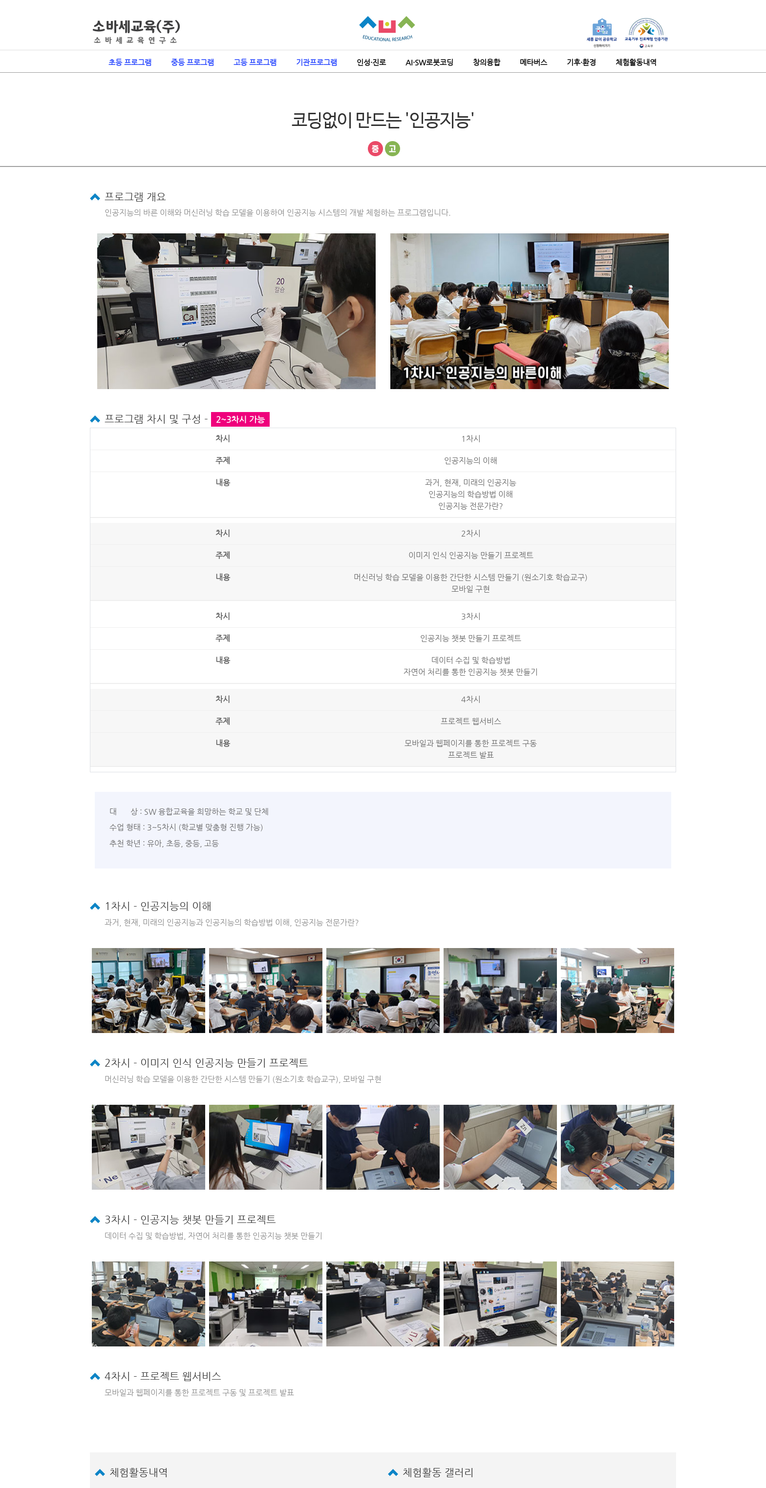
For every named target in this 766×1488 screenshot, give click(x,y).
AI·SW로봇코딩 (429, 62)
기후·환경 (581, 62)
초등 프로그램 (129, 62)
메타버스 (533, 62)
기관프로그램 (316, 62)
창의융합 (486, 62)
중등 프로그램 (192, 62)
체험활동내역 (636, 62)
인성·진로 (371, 62)
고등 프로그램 (255, 62)
